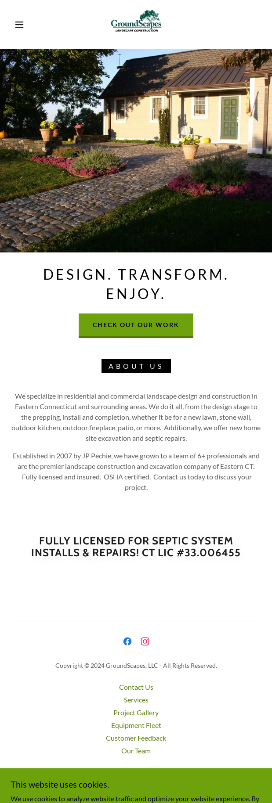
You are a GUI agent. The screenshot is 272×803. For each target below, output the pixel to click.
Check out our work (136, 324)
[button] (23, 24)
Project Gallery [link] (136, 712)
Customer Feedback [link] (136, 738)
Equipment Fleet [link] (136, 725)
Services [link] (136, 699)
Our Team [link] (136, 750)
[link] (136, 24)
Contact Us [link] (136, 687)
